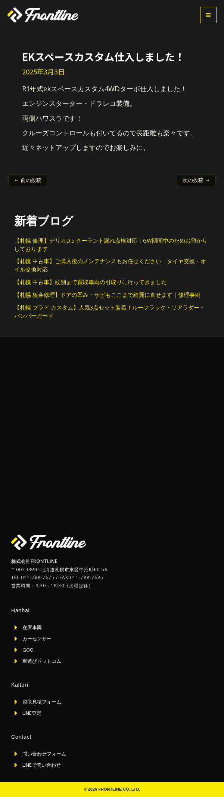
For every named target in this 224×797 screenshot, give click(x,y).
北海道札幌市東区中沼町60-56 (74, 569)
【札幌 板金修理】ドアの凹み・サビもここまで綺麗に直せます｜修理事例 (107, 294)
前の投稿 (27, 180)
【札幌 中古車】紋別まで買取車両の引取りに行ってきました (90, 282)
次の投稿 (196, 180)
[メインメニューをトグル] (208, 15)
